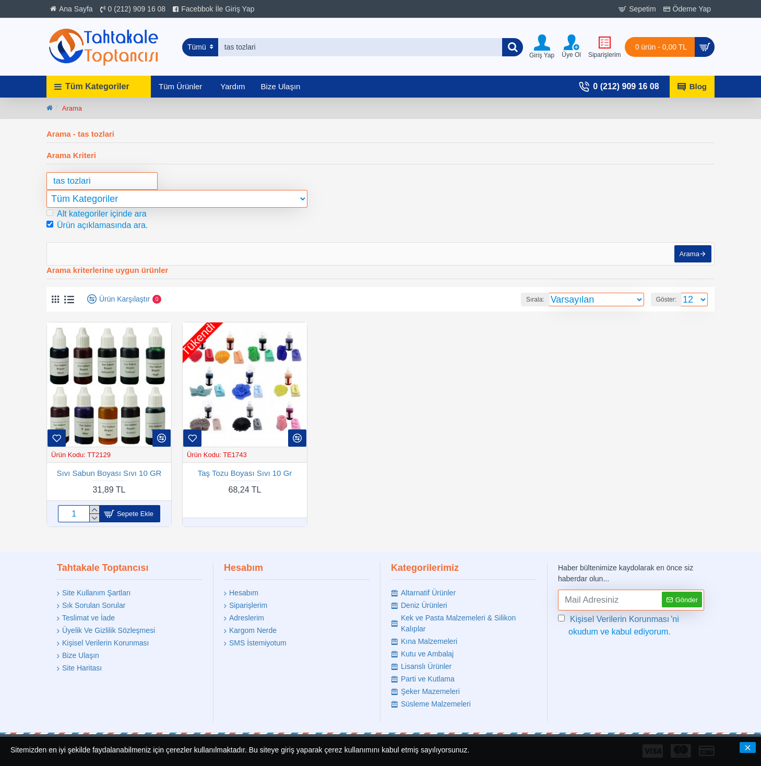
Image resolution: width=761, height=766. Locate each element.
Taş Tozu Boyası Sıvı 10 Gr (245, 477)
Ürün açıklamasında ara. (97, 225)
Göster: (666, 304)
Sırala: (535, 304)
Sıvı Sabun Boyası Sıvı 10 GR (109, 477)
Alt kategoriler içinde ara (96, 213)
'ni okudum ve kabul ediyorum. (618, 624)
